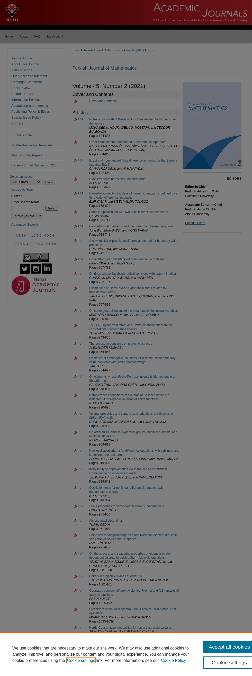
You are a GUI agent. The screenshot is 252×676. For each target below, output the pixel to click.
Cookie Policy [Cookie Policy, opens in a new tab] (173, 660)
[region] (126, 654)
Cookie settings (81, 660)
